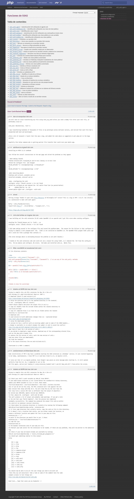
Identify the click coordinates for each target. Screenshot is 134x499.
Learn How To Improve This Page (17, 106)
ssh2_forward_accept (16, 49)
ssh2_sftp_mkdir (14, 78)
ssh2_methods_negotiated (18, 53)
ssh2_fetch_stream (15, 45)
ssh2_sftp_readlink (15, 80)
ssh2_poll (12, 55)
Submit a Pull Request (35, 106)
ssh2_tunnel (13, 96)
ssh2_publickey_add (16, 58)
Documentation (31, 3)
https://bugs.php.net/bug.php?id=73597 (21, 210)
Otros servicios (34, 7)
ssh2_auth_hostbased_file (17, 29)
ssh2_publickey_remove (17, 64)
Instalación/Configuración (108, 14)
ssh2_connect (14, 39)
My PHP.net (47, 497)
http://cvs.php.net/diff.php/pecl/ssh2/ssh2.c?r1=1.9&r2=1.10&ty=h (30, 327)
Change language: (78, 12)
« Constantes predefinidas (105, 7)
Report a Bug (47, 106)
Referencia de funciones (21, 7)
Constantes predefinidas (107, 16)
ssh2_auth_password (16, 33)
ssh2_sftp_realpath (15, 82)
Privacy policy (79, 497)
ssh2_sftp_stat (14, 88)
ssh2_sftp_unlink (15, 92)
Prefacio (10, 7)
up (8, 116)
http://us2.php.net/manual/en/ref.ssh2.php (23, 477)
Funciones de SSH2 (106, 18)
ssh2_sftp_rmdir (14, 86)
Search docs (107, 3)
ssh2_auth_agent (15, 27)
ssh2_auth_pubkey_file (16, 37)
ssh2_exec (13, 43)
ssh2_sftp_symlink (15, 90)
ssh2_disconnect (15, 41)
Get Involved (43, 3)
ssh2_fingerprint (14, 47)
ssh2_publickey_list (15, 62)
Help (50, 3)
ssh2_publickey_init (15, 60)
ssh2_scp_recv (14, 66)
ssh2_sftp (12, 72)
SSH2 (41, 7)
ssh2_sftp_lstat (14, 76)
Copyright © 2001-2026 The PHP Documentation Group (25, 497)
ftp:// (19, 206)
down (11, 116)
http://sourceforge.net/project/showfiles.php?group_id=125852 (29, 298)
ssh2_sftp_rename (15, 84)
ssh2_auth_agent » (121, 7)
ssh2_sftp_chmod (15, 74)
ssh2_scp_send (14, 68)
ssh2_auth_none (14, 31)
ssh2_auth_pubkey (15, 35)
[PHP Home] (10, 2)
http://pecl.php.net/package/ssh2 (19, 319)
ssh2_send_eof (14, 70)
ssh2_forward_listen (16, 51)
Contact (55, 497)
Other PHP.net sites (66, 497)
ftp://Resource (39, 198)
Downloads (20, 3)
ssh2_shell (13, 94)
